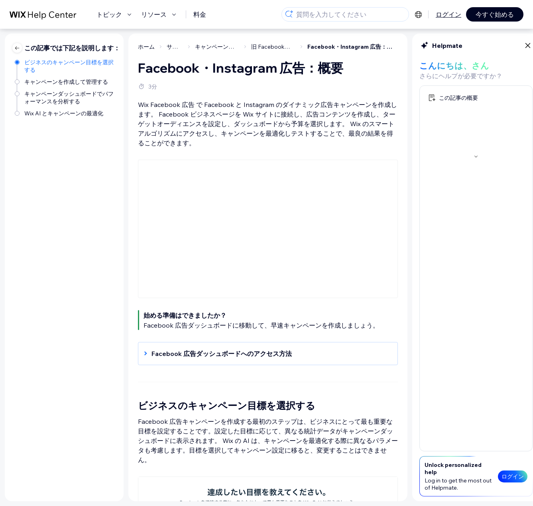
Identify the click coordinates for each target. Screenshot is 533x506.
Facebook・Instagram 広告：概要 (285, 46)
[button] (196, 353)
